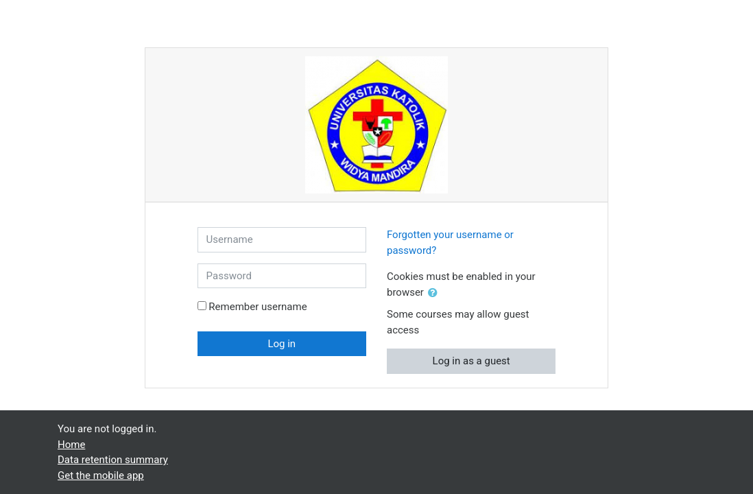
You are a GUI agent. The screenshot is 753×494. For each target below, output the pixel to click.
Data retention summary (113, 460)
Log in (281, 344)
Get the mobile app (101, 475)
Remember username (257, 307)
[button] (435, 293)
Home (71, 444)
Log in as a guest (471, 361)
